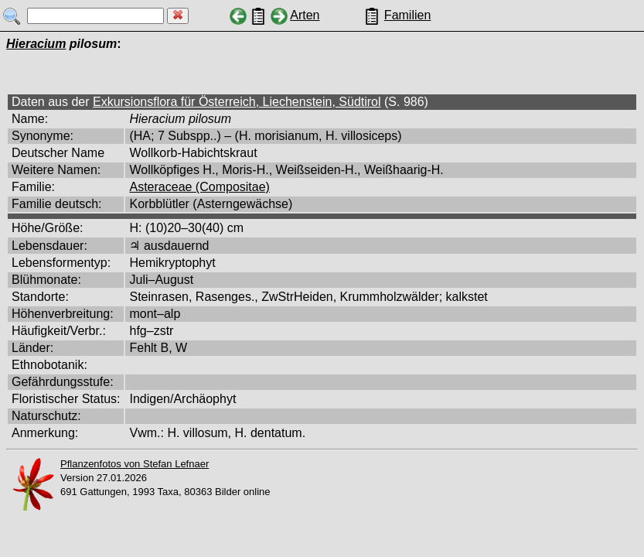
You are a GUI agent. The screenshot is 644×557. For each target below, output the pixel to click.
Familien (407, 15)
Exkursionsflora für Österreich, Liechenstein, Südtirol (237, 101)
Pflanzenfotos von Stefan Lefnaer (134, 464)
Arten (304, 15)
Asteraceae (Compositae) (199, 186)
